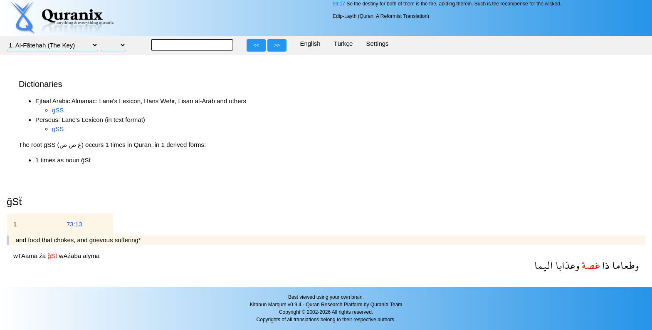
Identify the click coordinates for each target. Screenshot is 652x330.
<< (256, 45)
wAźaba (71, 255)
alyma (91, 255)
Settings (377, 43)
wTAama (26, 255)
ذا (605, 265)
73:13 (74, 224)
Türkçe (343, 43)
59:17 (339, 4)
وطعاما (624, 265)
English (310, 43)
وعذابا (566, 265)
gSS (58, 110)
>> (277, 45)
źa (43, 255)
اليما (543, 265)
